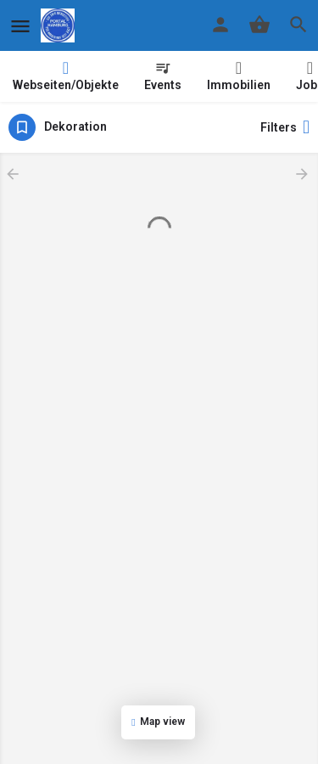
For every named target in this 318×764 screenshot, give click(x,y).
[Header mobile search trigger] (298, 25)
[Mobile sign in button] (220, 25)
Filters (285, 127)
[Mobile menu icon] (20, 25)
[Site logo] (60, 25)
